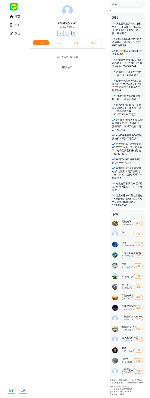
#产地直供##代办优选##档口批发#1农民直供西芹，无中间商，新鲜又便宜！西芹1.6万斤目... (127, 125)
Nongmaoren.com (135, 383)
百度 (122, 394)
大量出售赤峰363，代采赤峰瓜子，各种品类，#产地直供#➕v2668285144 (127, 63)
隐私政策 (123, 380)
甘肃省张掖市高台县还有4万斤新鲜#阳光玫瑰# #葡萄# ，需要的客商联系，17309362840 (127, 200)
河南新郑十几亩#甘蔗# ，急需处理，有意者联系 (126, 73)
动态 (41, 42)
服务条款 (114, 380)
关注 (67, 33)
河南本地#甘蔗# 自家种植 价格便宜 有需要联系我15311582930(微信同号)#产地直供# (127, 173)
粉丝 (93, 42)
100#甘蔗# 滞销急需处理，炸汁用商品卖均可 (126, 97)
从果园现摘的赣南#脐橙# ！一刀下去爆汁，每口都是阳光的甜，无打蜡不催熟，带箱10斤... (126, 28)
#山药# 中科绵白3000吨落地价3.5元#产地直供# (127, 137)
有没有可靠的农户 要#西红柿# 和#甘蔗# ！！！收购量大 (127, 186)
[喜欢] (59, 33)
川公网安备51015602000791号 (123, 389)
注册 (23, 390)
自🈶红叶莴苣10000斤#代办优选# (127, 53)
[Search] (127, 4)
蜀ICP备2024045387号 (119, 386)
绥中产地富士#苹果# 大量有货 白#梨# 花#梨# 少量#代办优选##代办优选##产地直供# (126, 85)
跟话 (59, 42)
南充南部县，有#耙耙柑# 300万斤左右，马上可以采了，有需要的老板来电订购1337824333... (127, 149)
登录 (11, 390)
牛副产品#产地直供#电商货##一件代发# (126, 161)
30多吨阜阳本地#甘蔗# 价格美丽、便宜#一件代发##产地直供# (126, 42)
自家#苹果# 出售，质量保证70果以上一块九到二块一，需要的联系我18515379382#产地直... (126, 109)
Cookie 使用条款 (136, 380)
